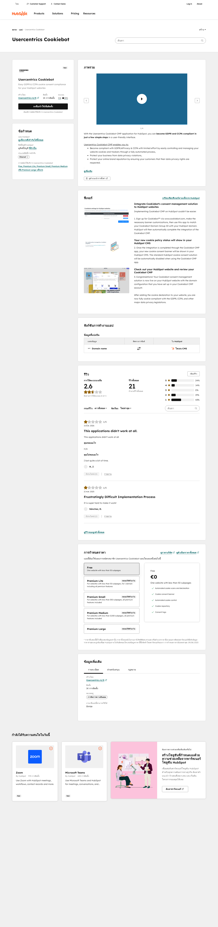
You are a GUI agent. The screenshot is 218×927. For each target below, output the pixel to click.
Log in (189, 4)
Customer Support (36, 4)
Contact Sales (58, 4)
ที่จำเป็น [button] (32, 148)
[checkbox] (111, 568)
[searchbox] (160, 41)
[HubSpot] (19, 13)
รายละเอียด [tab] (93, 670)
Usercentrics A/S (28, 98)
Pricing (75, 13)
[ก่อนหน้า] (86, 100)
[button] (202, 29)
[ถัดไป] (197, 100)
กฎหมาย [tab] (132, 670)
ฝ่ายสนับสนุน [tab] (113, 670)
